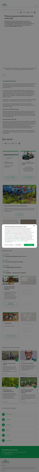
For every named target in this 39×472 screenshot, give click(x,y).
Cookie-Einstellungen (20, 239)
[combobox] (34, 224)
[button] (9, 246)
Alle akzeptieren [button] (28, 243)
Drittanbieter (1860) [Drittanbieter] (11, 233)
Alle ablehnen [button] (18, 243)
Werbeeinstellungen (17, 238)
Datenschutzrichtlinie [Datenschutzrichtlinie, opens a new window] (8, 241)
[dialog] (19, 236)
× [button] (35, 224)
